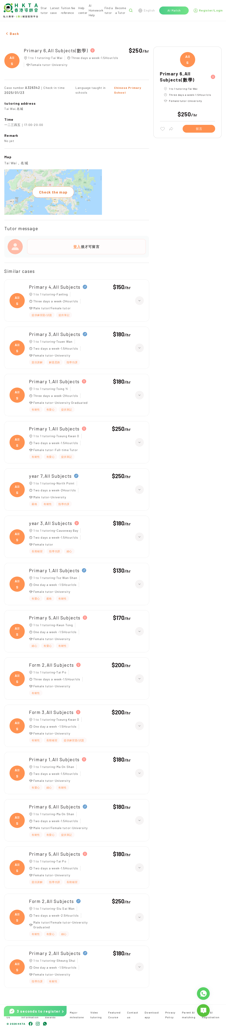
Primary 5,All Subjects (54, 617)
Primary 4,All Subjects (54, 287)
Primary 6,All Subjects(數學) (56, 50)
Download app (152, 1015)
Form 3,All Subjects (51, 712)
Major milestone (77, 1015)
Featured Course (114, 1015)
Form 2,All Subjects (51, 665)
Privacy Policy (170, 1015)
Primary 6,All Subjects (54, 806)
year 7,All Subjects (50, 476)
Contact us (132, 1015)
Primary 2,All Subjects (55, 953)
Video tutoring (96, 1015)
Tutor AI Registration (210, 1015)
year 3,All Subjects (50, 523)
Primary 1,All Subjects (54, 381)
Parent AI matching (188, 1015)
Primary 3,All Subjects (54, 334)
